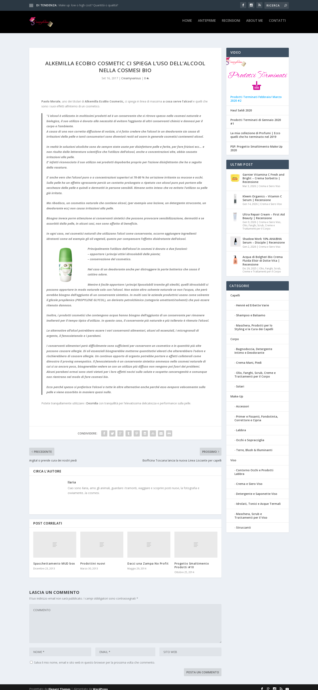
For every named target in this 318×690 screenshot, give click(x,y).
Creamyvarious (131, 74)
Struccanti (243, 524)
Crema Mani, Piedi (249, 359)
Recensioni (231, 24)
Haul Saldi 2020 (241, 107)
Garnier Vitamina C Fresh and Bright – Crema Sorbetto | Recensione (263, 174)
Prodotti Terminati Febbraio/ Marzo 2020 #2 (256, 95)
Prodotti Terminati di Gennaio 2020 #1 (255, 118)
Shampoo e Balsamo (250, 311)
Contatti (277, 24)
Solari (240, 383)
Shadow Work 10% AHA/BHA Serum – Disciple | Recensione (264, 237)
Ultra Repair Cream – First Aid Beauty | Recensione (264, 212)
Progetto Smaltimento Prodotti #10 (191, 561)
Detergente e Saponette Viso (256, 490)
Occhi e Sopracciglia (250, 436)
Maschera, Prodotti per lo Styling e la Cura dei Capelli (253, 323)
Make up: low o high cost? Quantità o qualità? (88, 5)
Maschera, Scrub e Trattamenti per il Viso (250, 512)
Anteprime (207, 24)
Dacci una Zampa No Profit (148, 560)
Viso (233, 456)
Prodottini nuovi (92, 560)
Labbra (241, 426)
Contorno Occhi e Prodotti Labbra (253, 468)
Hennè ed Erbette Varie (252, 302)
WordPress (100, 685)
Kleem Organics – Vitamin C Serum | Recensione (262, 194)
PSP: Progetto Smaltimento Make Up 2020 (256, 144)
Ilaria (72, 478)
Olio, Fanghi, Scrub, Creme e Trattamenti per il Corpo (259, 223)
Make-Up (236, 393)
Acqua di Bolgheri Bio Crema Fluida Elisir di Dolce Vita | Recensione (263, 256)
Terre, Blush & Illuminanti (254, 446)
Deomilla (92, 400)
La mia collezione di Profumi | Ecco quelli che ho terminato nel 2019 (255, 131)
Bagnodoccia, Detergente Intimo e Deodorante (253, 347)
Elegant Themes (59, 685)
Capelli (235, 292)
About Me (254, 24)
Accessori (242, 403)
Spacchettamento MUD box (54, 560)
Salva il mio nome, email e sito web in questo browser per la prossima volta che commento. (94, 659)
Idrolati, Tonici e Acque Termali (258, 500)
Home (187, 24)
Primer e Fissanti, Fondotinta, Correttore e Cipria (256, 414)
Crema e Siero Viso (269, 182)
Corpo (234, 335)
